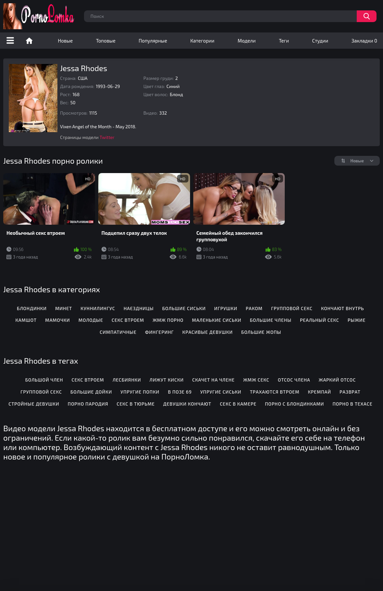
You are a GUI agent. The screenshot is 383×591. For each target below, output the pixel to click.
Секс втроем (128, 320)
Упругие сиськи (220, 392)
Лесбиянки (127, 380)
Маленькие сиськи (216, 320)
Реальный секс (319, 320)
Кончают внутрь (342, 308)
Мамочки (57, 320)
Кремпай (319, 392)
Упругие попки (140, 392)
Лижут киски (167, 380)
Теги (284, 41)
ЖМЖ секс (256, 380)
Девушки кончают (187, 404)
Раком (254, 308)
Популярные (153, 41)
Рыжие (356, 320)
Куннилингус (98, 308)
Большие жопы (261, 332)
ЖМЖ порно (168, 320)
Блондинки (32, 308)
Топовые (105, 41)
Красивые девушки (207, 332)
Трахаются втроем (274, 392)
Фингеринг (159, 332)
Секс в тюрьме (136, 404)
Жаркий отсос (337, 380)
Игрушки (225, 308)
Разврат (350, 392)
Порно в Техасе (352, 404)
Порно (29, 40)
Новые (65, 41)
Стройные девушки (33, 404)
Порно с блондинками (294, 404)
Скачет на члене (213, 380)
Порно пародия (88, 404)
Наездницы (139, 308)
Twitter (107, 137)
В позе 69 (180, 392)
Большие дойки (91, 392)
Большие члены (270, 320)
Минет (63, 308)
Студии (320, 41)
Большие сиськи (184, 308)
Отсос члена (294, 380)
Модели (247, 41)
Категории (202, 41)
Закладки (364, 41)
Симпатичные (118, 332)
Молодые (90, 320)
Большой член (44, 380)
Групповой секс (292, 308)
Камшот (26, 320)
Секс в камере (238, 404)
